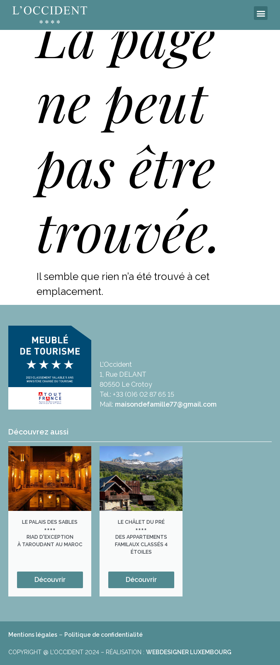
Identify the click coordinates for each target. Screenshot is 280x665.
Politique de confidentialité (103, 634)
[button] (261, 13)
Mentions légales (32, 634)
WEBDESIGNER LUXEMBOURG (188, 652)
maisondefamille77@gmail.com (166, 404)
